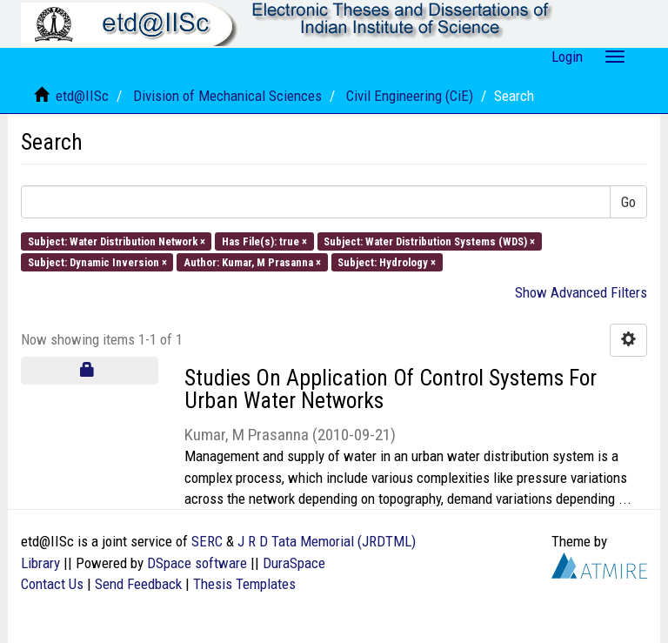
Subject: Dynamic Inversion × (97, 261)
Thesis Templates (244, 584)
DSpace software (197, 563)
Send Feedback (138, 584)
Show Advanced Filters (581, 292)
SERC (207, 541)
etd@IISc (82, 95)
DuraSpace (294, 563)
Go (628, 202)
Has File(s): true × (264, 240)
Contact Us (52, 584)
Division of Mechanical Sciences (227, 95)
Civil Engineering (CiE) (409, 95)
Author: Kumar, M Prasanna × (252, 261)
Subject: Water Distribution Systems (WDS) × (429, 240)
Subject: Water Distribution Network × (116, 240)
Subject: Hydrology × (386, 261)
